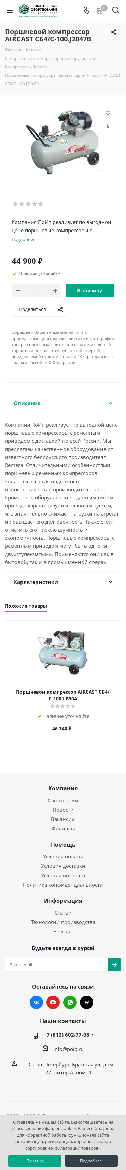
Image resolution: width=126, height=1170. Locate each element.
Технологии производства (63, 922)
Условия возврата (63, 875)
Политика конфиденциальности (63, 884)
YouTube (53, 1002)
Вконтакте (36, 1002)
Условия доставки (63, 865)
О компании (63, 800)
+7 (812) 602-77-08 (66, 1034)
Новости (63, 809)
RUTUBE (86, 1002)
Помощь (63, 844)
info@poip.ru (68, 1048)
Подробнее (91, 1161)
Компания (63, 788)
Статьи (63, 912)
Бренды (63, 931)
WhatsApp (70, 1002)
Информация (63, 901)
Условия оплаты (63, 856)
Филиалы (63, 828)
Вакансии (63, 819)
